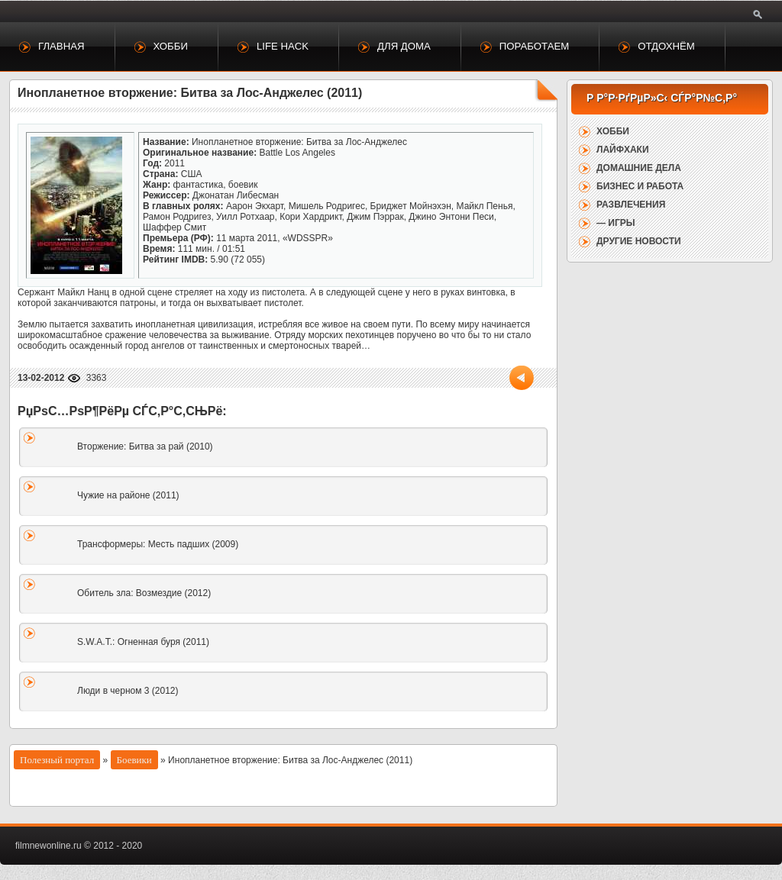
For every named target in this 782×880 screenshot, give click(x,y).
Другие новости (638, 241)
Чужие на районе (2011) (128, 495)
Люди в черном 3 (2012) (128, 690)
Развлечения (630, 204)
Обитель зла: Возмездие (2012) (144, 593)
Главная (61, 46)
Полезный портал (57, 760)
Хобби (170, 46)
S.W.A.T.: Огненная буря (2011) (143, 642)
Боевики (134, 760)
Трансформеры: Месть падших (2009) (157, 544)
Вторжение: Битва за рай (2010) (145, 446)
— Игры (615, 223)
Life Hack (283, 46)
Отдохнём (666, 46)
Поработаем (534, 46)
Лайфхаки (622, 149)
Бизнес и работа (639, 186)
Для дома (404, 46)
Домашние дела (638, 168)
